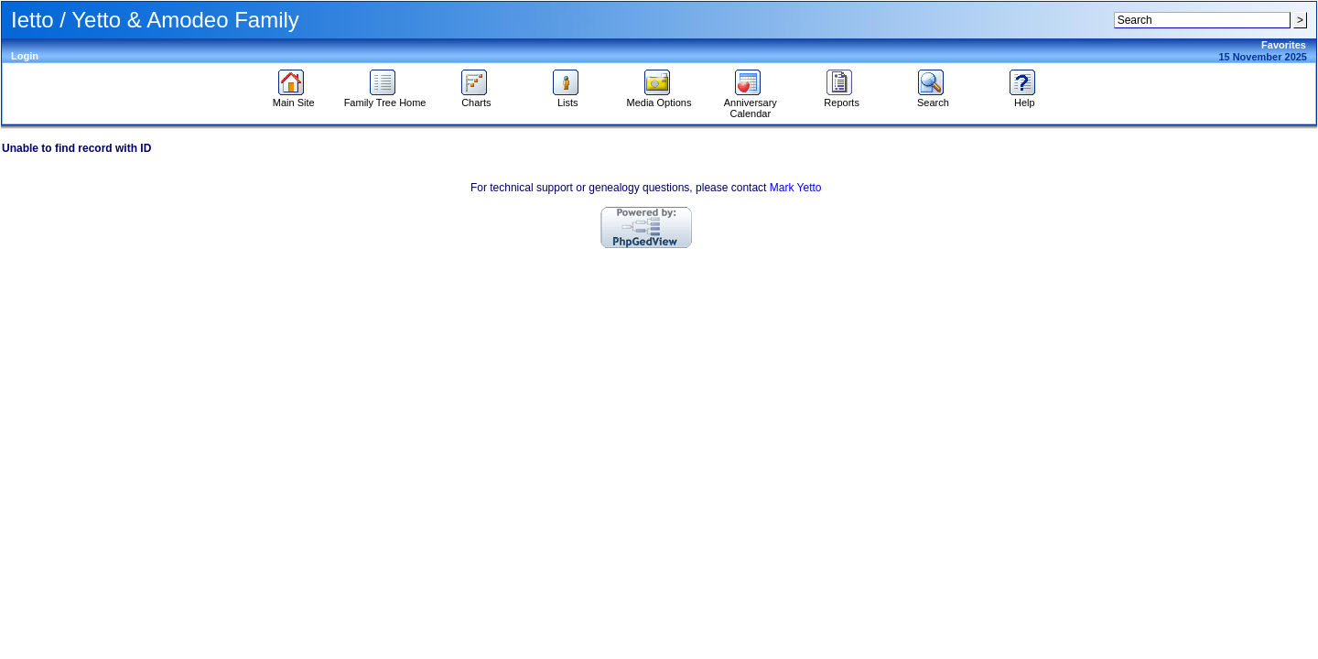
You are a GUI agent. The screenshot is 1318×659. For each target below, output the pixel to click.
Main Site (294, 98)
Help (1025, 98)
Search (933, 98)
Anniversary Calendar (750, 103)
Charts (476, 98)
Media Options (659, 98)
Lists (568, 98)
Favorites (1283, 44)
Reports (841, 98)
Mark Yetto (796, 187)
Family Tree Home (385, 98)
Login (24, 55)
